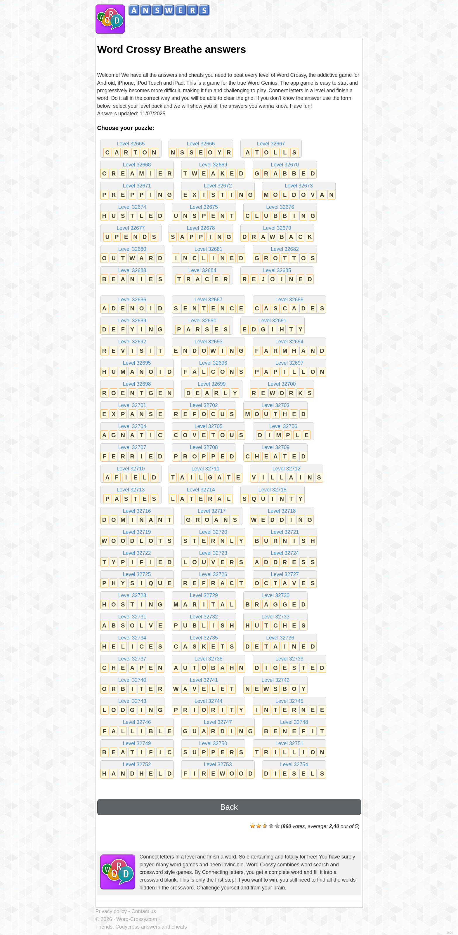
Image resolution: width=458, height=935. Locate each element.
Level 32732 (204, 622)
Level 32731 (132, 622)
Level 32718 (282, 516)
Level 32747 (217, 727)
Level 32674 (132, 212)
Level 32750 (213, 749)
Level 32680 (132, 254)
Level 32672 (217, 191)
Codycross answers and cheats (151, 927)
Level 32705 (208, 431)
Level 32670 (285, 170)
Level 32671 (137, 191)
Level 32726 (213, 579)
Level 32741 (204, 685)
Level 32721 (285, 537)
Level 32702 (204, 410)
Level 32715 (272, 495)
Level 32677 (130, 233)
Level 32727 (285, 579)
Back (229, 807)
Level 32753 (217, 770)
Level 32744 (208, 706)
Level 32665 (130, 149)
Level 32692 (132, 347)
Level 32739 (289, 664)
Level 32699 (211, 389)
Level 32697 (289, 368)
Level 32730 (275, 600)
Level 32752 (137, 770)
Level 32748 (294, 727)
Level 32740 (132, 685)
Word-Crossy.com (136, 919)
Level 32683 (132, 275)
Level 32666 (201, 149)
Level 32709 (275, 452)
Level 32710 (130, 474)
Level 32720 (213, 537)
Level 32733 (275, 622)
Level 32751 (289, 749)
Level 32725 (137, 579)
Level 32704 (132, 431)
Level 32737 (132, 664)
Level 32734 (132, 643)
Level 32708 (204, 452)
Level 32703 (275, 410)
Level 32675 (204, 212)
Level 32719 (137, 537)
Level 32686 (132, 305)
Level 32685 (277, 275)
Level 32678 (201, 233)
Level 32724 (285, 558)
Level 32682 (285, 254)
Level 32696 (213, 368)
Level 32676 (280, 212)
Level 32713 (130, 495)
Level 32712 (286, 474)
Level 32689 (132, 326)
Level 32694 (289, 347)
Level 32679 (277, 233)
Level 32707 (132, 452)
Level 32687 (208, 305)
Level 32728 (132, 600)
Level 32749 (137, 749)
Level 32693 (208, 347)
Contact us (143, 911)
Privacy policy (111, 911)
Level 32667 (271, 149)
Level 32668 (137, 170)
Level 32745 (289, 706)
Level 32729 (204, 600)
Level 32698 (137, 389)
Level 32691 (272, 326)
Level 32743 (132, 706)
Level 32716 (137, 516)
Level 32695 (137, 368)
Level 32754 (294, 770)
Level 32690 (202, 326)
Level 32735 (204, 643)
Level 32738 (208, 664)
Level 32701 (132, 410)
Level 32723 (213, 558)
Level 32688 (289, 305)
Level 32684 (202, 275)
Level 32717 (211, 516)
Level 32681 (208, 254)
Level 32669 (213, 170)
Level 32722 (137, 558)
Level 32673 (298, 191)
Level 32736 (280, 643)
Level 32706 (283, 431)
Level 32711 (205, 474)
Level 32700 (282, 389)
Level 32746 (137, 727)
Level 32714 (201, 495)
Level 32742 (275, 685)
